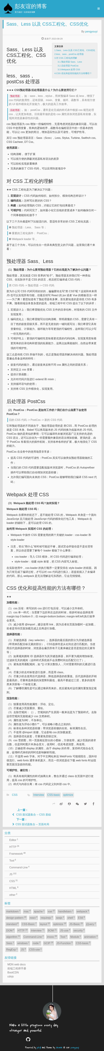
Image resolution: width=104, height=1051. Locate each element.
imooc (52, 936)
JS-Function (65, 943)
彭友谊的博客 (31, 6)
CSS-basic (53, 794)
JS (12, 874)
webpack (83, 911)
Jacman (59, 1047)
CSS (14, 794)
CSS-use (35, 949)
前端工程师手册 (16, 968)
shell (71, 917)
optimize (68, 794)
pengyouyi (91, 31)
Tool (12, 860)
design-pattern (16, 917)
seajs (60, 917)
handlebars (65, 911)
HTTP (14, 846)
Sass (10, 943)
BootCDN (13, 972)
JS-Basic (76, 924)
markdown (13, 911)
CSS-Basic (29, 924)
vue (51, 911)
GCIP (48, 943)
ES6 (81, 917)
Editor (13, 839)
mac (27, 911)
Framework (17, 853)
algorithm (13, 936)
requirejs (47, 917)
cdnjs (10, 976)
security (78, 930)
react (33, 917)
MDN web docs (16, 964)
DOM (10, 930)
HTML (13, 887)
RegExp (11, 949)
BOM (52, 930)
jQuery (91, 924)
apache (39, 911)
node (36, 943)
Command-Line (19, 867)
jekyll (39, 1047)
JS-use (65, 930)
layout (45, 924)
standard (12, 924)
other (13, 894)
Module (75, 936)
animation (91, 936)
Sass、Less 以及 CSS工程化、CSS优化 (47, 24)
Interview (38, 794)
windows (23, 943)
